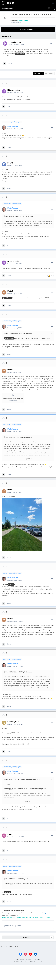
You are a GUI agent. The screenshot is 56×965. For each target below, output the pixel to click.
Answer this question (28, 29)
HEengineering (22, 20)
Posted (17, 45)
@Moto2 (11, 584)
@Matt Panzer (19, 53)
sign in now (47, 913)
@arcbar (7, 892)
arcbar (27, 879)
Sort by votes (38, 73)
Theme (29, 959)
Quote (10, 63)
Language (20, 959)
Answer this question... (13, 926)
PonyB (27, 216)
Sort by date (49, 73)
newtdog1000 (31, 779)
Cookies (37, 959)
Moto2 (27, 333)
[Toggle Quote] (5, 216)
